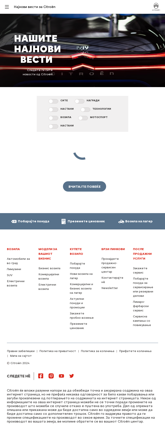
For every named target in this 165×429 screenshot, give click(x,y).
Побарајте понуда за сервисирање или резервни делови (143, 287)
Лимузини (14, 269)
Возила (13, 249)
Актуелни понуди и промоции (77, 303)
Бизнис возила (49, 268)
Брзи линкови (113, 249)
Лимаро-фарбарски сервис (141, 306)
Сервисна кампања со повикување (142, 321)
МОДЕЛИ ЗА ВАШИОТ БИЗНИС (47, 253)
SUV (9, 275)
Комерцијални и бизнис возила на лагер (81, 288)
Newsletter (109, 288)
